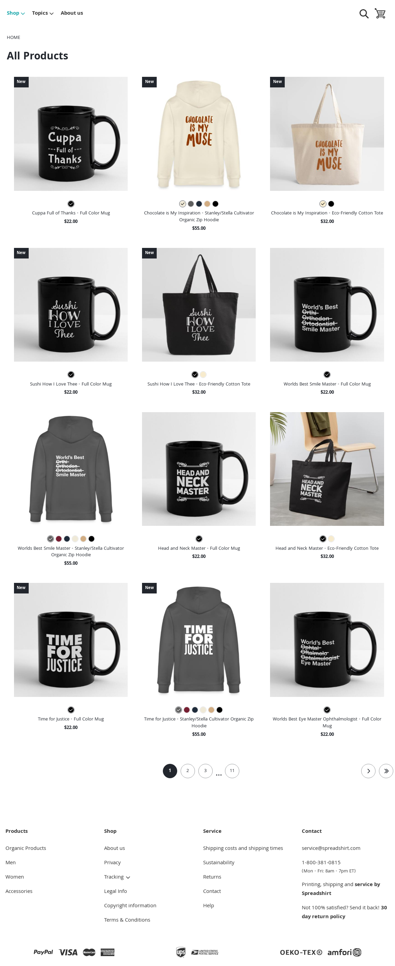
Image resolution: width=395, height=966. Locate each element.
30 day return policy (344, 913)
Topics (43, 13)
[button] (71, 134)
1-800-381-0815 (346, 867)
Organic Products (25, 848)
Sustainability (219, 863)
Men (10, 863)
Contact (212, 891)
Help (208, 906)
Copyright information (130, 906)
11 (232, 771)
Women (14, 877)
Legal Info (115, 891)
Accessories (18, 891)
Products (16, 831)
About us (72, 13)
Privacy (112, 863)
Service (212, 831)
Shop (16, 13)
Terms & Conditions (127, 920)
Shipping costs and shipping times (243, 848)
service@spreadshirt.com (331, 848)
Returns (212, 877)
